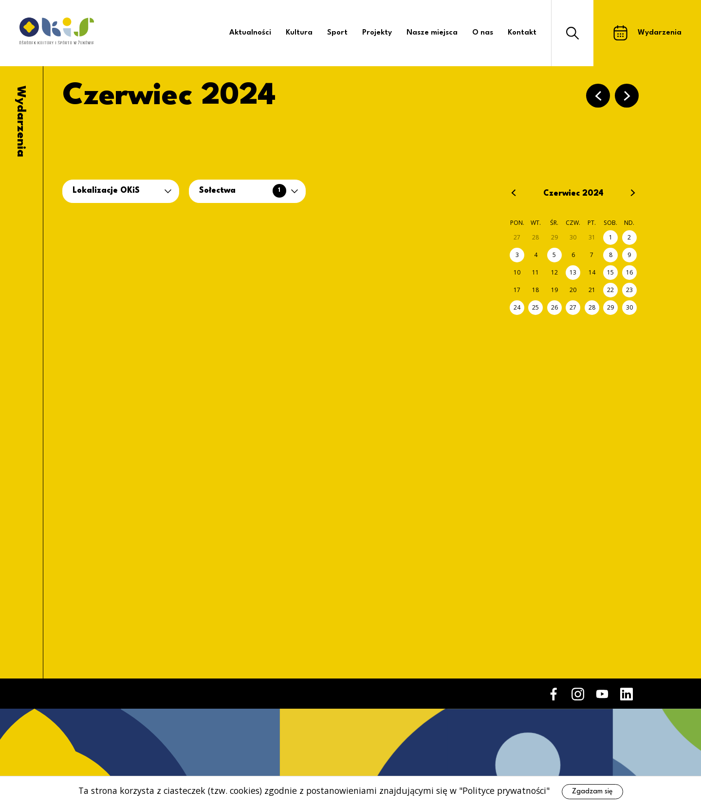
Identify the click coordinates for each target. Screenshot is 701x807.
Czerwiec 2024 (573, 194)
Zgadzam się (592, 791)
